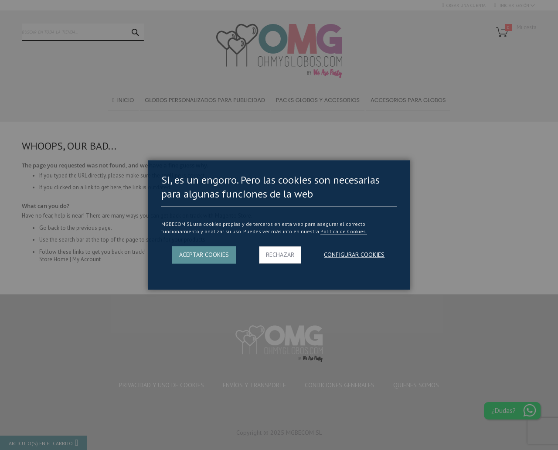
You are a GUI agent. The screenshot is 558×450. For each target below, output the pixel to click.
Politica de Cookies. (343, 231)
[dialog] (279, 225)
